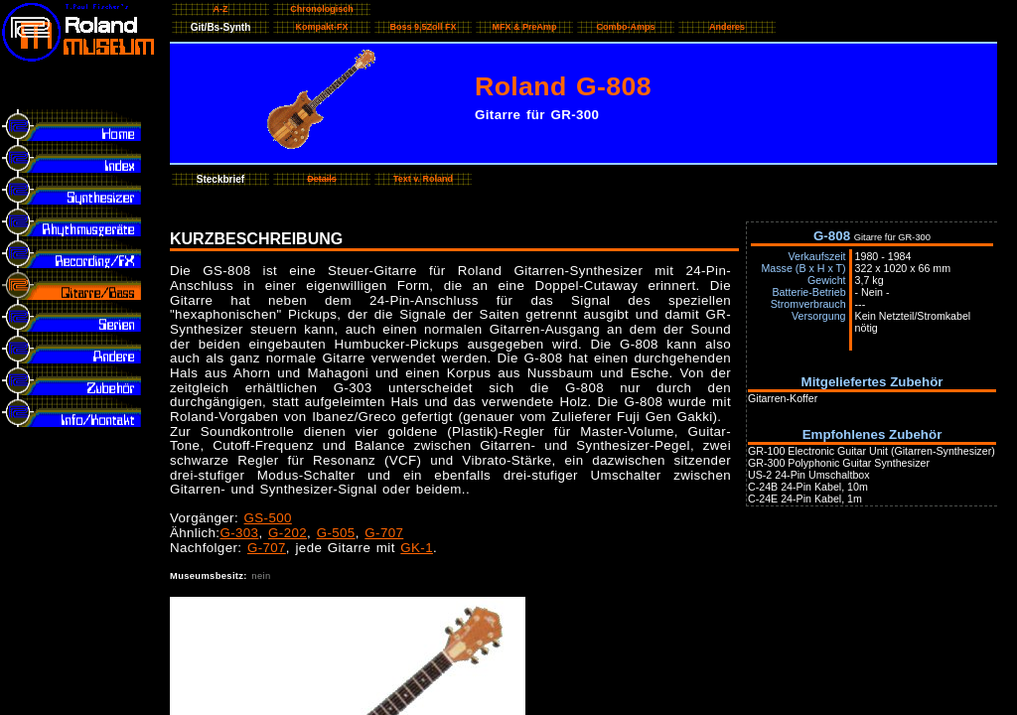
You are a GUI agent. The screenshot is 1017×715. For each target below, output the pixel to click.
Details (322, 179)
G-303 (238, 532)
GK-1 (416, 547)
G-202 (287, 532)
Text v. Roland (423, 179)
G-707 (383, 532)
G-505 (336, 532)
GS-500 (268, 517)
